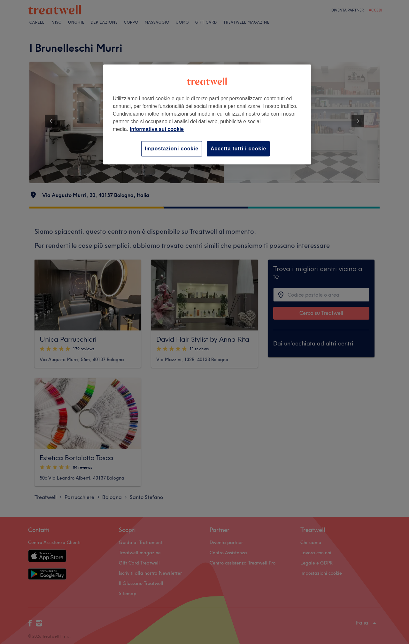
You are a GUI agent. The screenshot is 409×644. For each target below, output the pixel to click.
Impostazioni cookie (171, 148)
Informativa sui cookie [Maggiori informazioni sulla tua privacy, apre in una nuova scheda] (157, 129)
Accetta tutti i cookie (238, 148)
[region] (207, 114)
